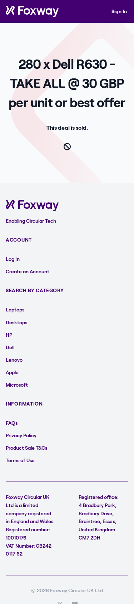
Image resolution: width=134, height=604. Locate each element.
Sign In (119, 11)
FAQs (12, 423)
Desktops (16, 322)
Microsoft (17, 385)
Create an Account (27, 271)
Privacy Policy (21, 435)
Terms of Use (20, 460)
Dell (10, 347)
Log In (13, 259)
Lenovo (14, 360)
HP (9, 335)
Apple (12, 372)
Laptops (15, 309)
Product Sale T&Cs (26, 448)
